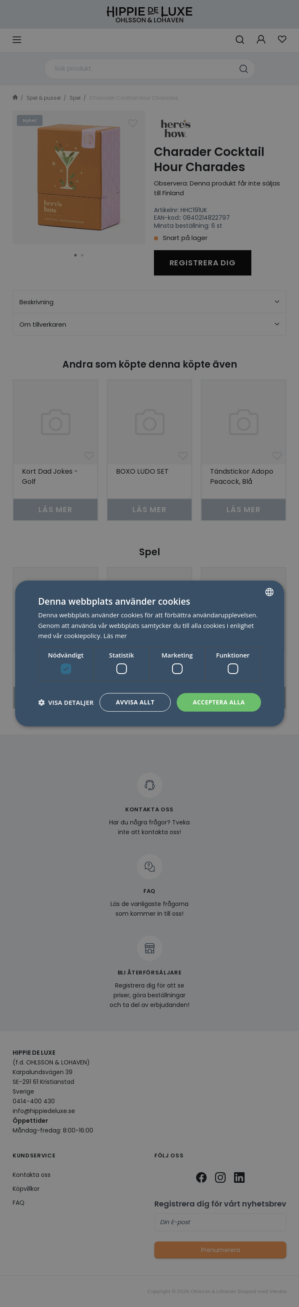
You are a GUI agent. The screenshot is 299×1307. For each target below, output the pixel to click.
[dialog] (149, 653)
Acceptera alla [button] (219, 702)
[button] (65, 702)
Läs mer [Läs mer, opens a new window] (115, 635)
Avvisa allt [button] (135, 702)
